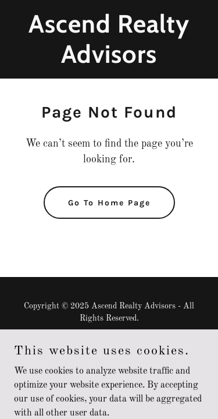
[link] (109, 60)
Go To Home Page (109, 203)
